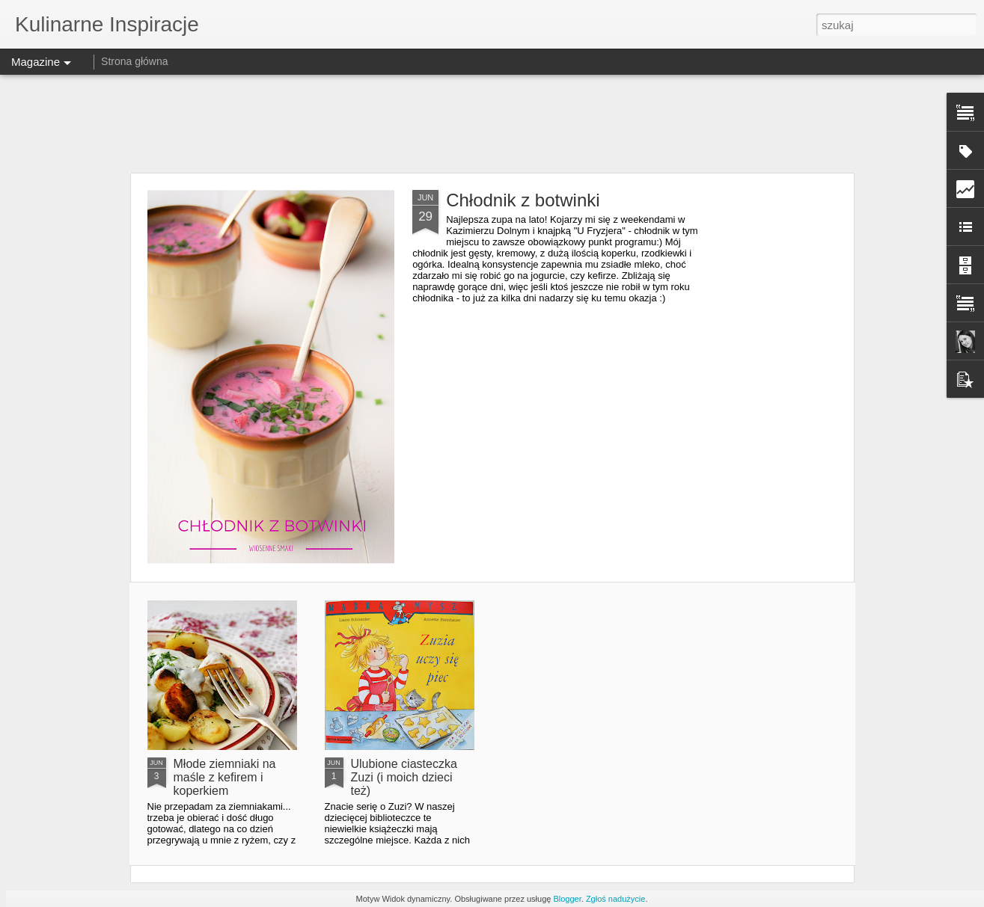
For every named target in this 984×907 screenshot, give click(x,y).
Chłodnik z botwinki (522, 200)
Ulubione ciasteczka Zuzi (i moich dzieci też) (404, 777)
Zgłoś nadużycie (616, 898)
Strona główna (134, 61)
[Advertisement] (492, 123)
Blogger (567, 898)
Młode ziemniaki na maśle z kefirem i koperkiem (225, 777)
